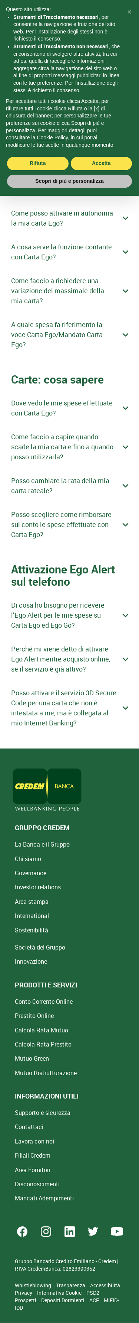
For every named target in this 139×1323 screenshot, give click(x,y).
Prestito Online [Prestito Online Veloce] (34, 1016)
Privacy (24, 1292)
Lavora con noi (34, 1141)
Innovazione (31, 961)
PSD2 (92, 1292)
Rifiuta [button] (38, 151)
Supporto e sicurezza (42, 1113)
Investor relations (38, 887)
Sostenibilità (31, 930)
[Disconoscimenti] (37, 1184)
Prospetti (26, 1300)
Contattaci (29, 1127)
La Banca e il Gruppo (42, 844)
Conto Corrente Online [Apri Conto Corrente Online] (44, 1001)
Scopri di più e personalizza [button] (69, 169)
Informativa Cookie (60, 1292)
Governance (30, 873)
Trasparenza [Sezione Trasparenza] (71, 1285)
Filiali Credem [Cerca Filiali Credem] (32, 1155)
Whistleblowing (33, 1285)
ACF (94, 1300)
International (32, 916)
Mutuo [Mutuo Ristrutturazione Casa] (46, 1073)
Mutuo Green (32, 1058)
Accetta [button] (101, 151)
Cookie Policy (52, 125)
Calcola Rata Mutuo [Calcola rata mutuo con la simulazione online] (41, 1030)
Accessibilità (105, 1285)
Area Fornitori (32, 1170)
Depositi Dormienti (63, 1300)
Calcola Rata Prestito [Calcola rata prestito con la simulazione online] (43, 1044)
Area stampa (32, 901)
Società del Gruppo (40, 947)
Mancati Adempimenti (44, 1198)
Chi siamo (28, 859)
